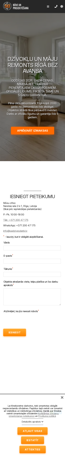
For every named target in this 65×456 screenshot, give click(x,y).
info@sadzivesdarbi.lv (15, 230)
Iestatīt (32, 440)
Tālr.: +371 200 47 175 (15, 219)
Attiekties (32, 449)
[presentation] (27, 320)
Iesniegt (15, 332)
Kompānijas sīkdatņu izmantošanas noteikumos (34, 414)
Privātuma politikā (47, 416)
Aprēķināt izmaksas (32, 130)
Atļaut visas (32, 431)
